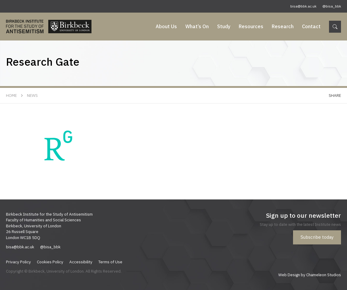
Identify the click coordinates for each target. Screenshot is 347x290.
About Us (166, 26)
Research (283, 26)
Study (223, 26)
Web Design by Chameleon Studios (309, 274)
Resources (251, 26)
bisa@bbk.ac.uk (303, 6)
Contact (311, 26)
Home (11, 95)
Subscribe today (317, 237)
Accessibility (80, 262)
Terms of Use (110, 262)
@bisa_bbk (331, 6)
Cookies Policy (50, 262)
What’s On (197, 26)
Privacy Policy (18, 262)
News (32, 95)
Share (335, 95)
